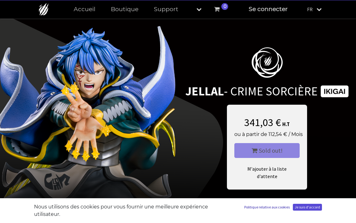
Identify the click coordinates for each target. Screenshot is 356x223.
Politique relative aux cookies (267, 207)
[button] (194, 9)
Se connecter (268, 9)
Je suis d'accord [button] (307, 207)
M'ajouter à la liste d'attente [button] (267, 172)
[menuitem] (84, 9)
